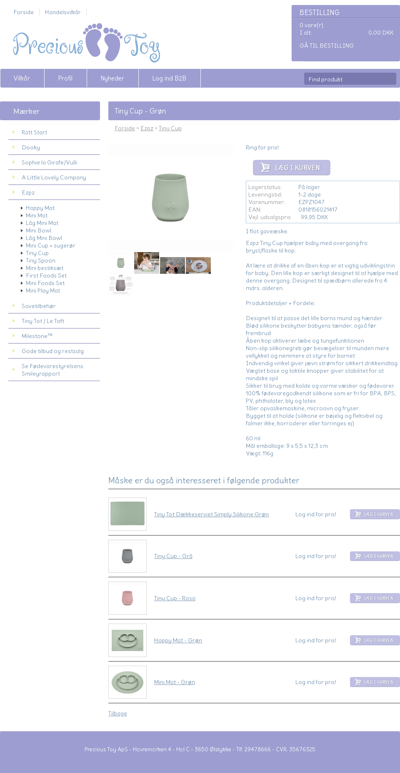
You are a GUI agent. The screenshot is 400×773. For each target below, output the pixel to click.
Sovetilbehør (39, 306)
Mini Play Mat (43, 290)
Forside (23, 12)
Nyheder (112, 78)
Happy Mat (40, 208)
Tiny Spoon (40, 260)
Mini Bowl (38, 230)
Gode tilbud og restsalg (53, 351)
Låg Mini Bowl (44, 238)
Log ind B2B (169, 78)
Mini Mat (37, 215)
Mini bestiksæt (44, 268)
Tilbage (117, 713)
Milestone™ (37, 336)
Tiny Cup (37, 253)
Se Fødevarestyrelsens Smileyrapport (52, 369)
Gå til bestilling (327, 45)
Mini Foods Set (45, 283)
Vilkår (21, 78)
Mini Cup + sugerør (50, 245)
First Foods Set (46, 275)
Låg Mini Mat (42, 223)
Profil (65, 78)
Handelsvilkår (63, 12)
